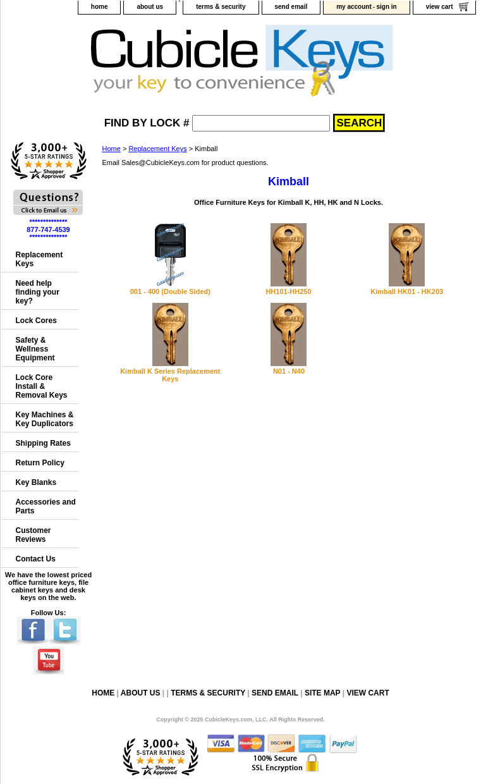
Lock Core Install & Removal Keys (42, 386)
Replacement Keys (157, 148)
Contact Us (36, 558)
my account (354, 6)
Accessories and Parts (46, 506)
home (99, 6)
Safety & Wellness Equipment (35, 349)
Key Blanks (36, 482)
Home (111, 148)
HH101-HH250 (288, 291)
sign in (386, 6)
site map (322, 693)
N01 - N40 (289, 371)
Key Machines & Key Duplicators (45, 419)
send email (291, 6)
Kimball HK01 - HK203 (406, 291)
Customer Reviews (33, 535)
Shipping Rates (43, 443)
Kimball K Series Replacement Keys (170, 375)
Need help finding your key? (37, 292)
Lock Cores (36, 320)
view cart (439, 6)
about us (150, 6)
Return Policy (40, 462)
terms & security (220, 6)
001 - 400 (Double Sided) (170, 291)
